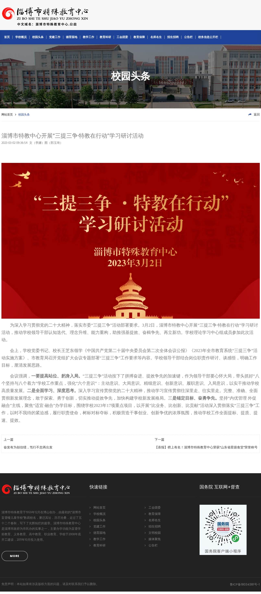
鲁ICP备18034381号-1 (245, 587)
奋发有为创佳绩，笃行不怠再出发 (28, 450)
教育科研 (105, 39)
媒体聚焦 (153, 541)
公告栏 (188, 39)
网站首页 (7, 117)
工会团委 (122, 39)
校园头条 (38, 39)
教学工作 (88, 39)
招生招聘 (173, 39)
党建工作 (54, 39)
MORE (14, 558)
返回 (254, 117)
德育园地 (71, 39)
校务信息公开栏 (208, 39)
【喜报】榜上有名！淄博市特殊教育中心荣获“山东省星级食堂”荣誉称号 (206, 450)
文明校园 (153, 535)
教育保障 (139, 39)
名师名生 (156, 39)
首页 (7, 39)
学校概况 (21, 39)
